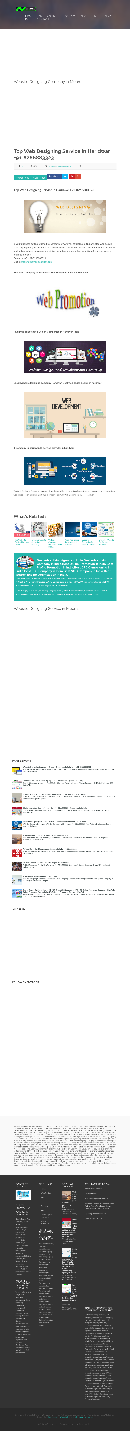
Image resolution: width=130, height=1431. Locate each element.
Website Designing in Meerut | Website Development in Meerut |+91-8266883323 (56, 822)
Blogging (68, 16)
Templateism (53, 1417)
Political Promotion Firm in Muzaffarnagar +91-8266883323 (47, 863)
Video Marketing (45, 1222)
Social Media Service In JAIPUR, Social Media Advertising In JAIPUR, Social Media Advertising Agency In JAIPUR (69, 1261)
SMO (95, 16)
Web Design (47, 16)
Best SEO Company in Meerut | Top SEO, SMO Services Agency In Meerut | (53, 781)
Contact (43, 19)
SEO (83, 16)
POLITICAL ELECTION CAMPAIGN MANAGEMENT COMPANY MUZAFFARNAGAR (55, 794)
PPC (27, 19)
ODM (108, 16)
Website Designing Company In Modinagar (40, 876)
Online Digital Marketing (46, 1216)
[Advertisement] (65, 61)
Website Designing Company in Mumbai (76, 1417)
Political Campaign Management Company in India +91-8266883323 (50, 849)
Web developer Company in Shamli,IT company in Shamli (45, 835)
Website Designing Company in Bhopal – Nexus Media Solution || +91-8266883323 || (57, 767)
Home (29, 16)
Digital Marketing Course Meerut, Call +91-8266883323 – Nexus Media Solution (55, 808)
